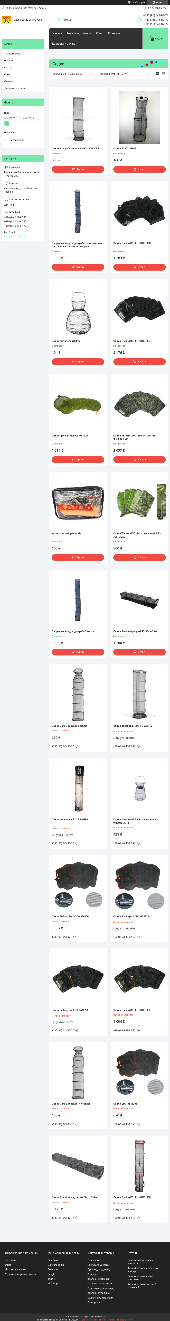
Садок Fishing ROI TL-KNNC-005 (131, 1010)
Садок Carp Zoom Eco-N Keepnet (71, 1103)
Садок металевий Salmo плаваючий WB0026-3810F (134, 821)
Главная (57, 33)
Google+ (52, 1274)
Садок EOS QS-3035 (124, 148)
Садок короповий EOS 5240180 (70, 819)
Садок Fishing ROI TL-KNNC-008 (131, 243)
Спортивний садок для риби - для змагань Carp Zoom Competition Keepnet (77, 245)
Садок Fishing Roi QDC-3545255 (70, 1010)
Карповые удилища (99, 1293)
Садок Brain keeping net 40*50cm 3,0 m (135, 631)
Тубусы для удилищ (99, 1269)
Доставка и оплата (63, 43)
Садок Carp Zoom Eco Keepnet (69, 726)
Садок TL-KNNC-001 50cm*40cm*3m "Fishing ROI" (134, 437)
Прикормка (94, 1302)
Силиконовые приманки (101, 1297)
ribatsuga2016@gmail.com (18, 236)
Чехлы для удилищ (98, 1264)
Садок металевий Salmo (66, 341)
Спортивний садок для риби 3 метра (73, 631)
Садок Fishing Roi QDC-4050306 (70, 916)
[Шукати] (59, 20)
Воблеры (93, 1274)
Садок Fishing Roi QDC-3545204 (131, 916)
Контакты (114, 33)
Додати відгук (158, 8)
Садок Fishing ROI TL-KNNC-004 (131, 341)
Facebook (53, 1269)
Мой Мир (53, 1283)
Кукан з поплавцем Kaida (66, 533)
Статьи (8, 67)
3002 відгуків (138, 2)
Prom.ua (101, 1317)
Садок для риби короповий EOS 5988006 (75, 148)
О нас (99, 33)
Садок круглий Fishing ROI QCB (70, 435)
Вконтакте (53, 1260)
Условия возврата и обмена (20, 1274)
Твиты (51, 1279)
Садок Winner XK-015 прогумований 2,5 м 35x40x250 (137, 535)
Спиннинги (94, 1260)
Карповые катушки (98, 1279)
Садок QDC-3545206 (125, 1103)
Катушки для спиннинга (101, 1283)
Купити (80, 169)
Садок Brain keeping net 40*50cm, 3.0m (74, 1197)
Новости (9, 60)
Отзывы (8, 81)
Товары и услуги (77, 33)
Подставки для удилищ (101, 1288)
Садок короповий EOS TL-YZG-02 (132, 726)
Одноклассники (56, 1264)
